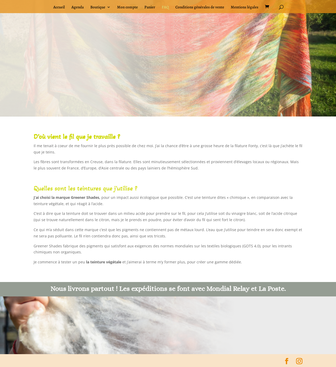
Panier (149, 7)
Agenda (77, 7)
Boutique (97, 7)
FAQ (165, 7)
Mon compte (127, 7)
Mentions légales (244, 7)
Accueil (59, 7)
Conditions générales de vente (199, 7)
